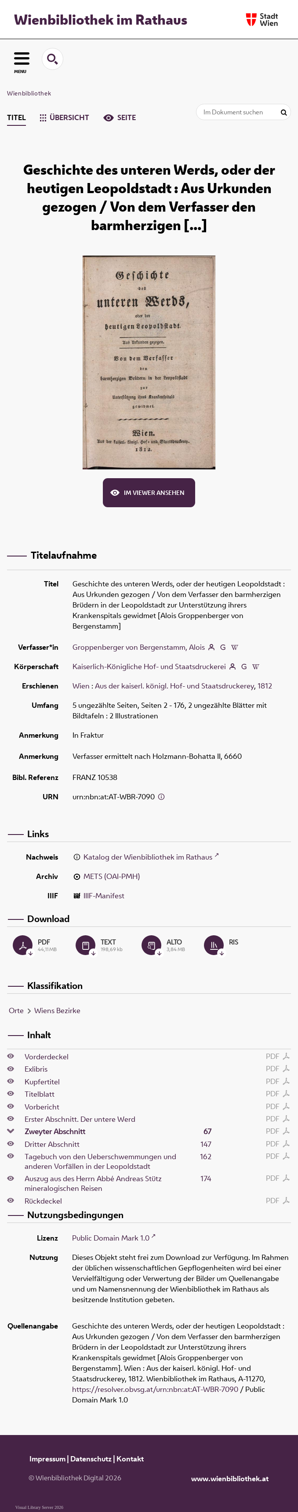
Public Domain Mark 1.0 (110, 1238)
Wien (81, 686)
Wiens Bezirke (57, 1010)
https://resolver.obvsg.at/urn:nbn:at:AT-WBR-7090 (155, 1389)
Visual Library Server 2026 (39, 1507)
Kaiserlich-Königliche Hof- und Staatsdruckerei (149, 666)
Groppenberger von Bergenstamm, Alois (139, 647)
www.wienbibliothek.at (230, 1478)
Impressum (47, 1459)
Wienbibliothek (29, 93)
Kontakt (130, 1459)
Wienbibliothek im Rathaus (100, 19)
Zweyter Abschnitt (119, 1131)
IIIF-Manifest (104, 896)
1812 (265, 686)
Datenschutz (91, 1459)
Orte (16, 1010)
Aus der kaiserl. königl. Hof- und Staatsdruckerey (174, 686)
